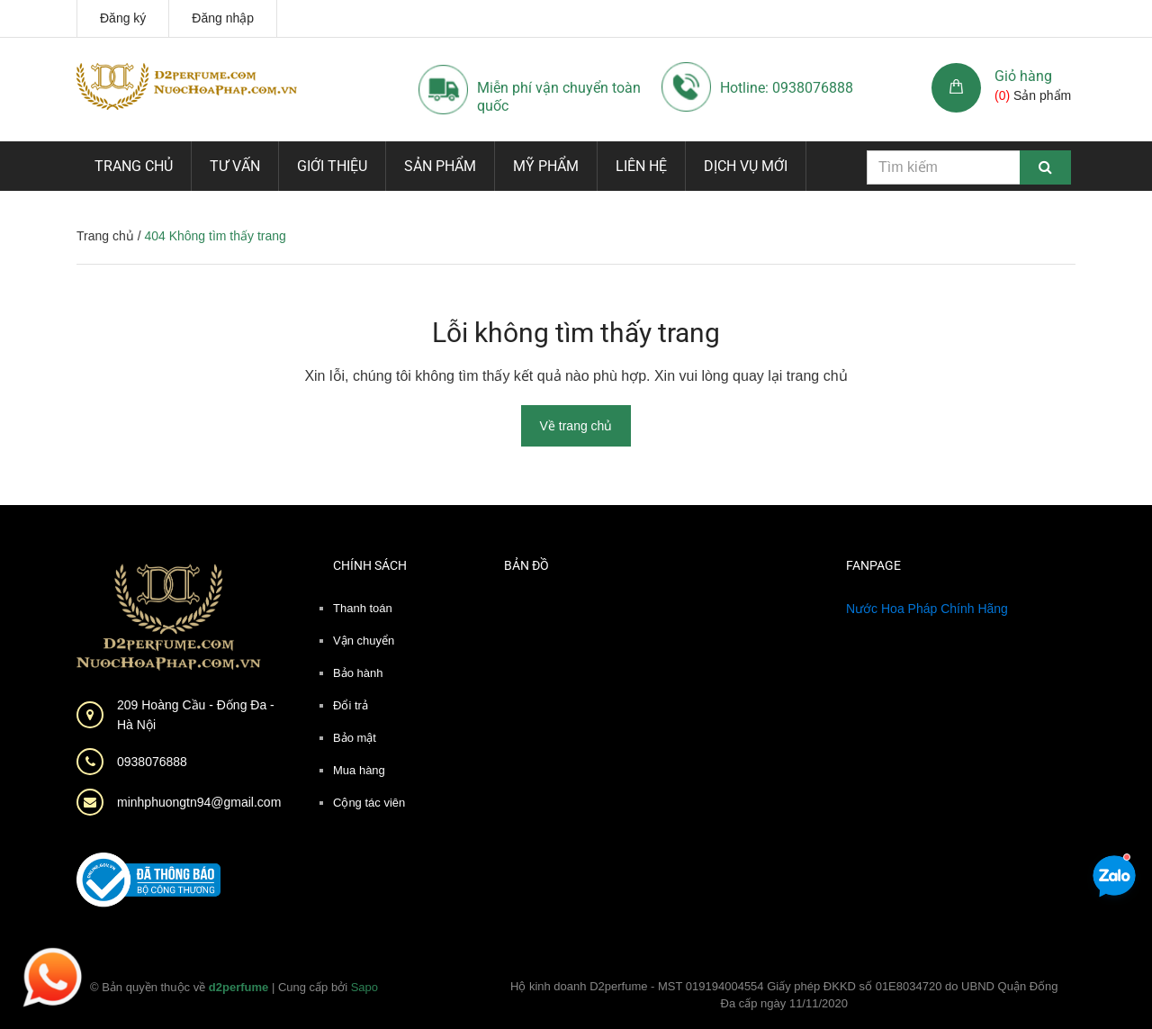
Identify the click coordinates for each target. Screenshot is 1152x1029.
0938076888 (152, 761)
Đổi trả (350, 705)
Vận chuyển (363, 640)
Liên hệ (641, 166)
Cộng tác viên (369, 802)
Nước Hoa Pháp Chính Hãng (927, 608)
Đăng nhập (223, 18)
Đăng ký (123, 18)
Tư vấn (235, 166)
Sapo (364, 987)
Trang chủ (133, 166)
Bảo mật (354, 738)
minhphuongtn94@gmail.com (199, 802)
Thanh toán (362, 608)
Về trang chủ (576, 426)
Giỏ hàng (1023, 76)
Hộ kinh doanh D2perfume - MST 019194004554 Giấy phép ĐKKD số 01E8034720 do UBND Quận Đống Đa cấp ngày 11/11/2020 (784, 995)
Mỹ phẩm (546, 166)
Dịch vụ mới (746, 166)
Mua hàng (359, 770)
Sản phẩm (440, 166)
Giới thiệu (332, 166)
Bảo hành (357, 673)
